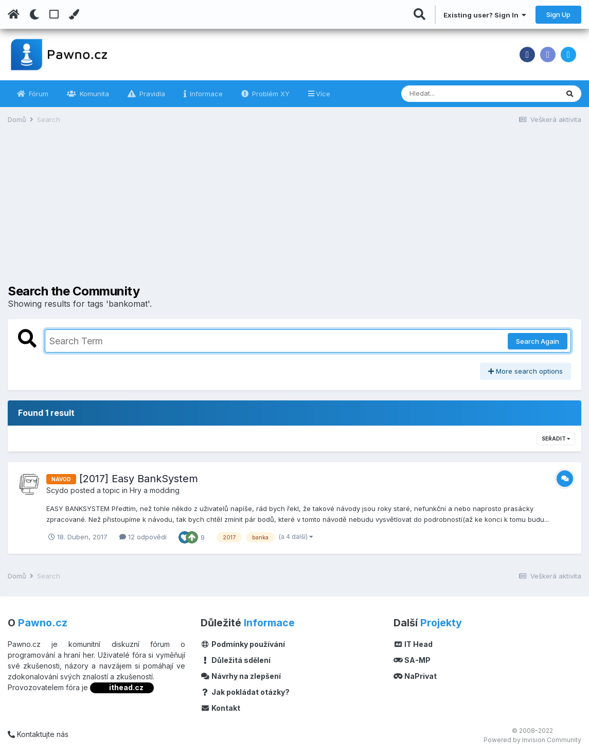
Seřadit (556, 438)
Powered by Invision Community (532, 740)
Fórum (37, 94)
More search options (525, 371)
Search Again (537, 341)
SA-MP (412, 660)
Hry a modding (155, 490)
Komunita (93, 94)
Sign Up (558, 14)
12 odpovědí (143, 537)
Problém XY (270, 94)
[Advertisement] (295, 212)
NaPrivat (415, 676)
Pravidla (151, 94)
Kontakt (220, 708)
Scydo (57, 490)
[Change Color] (73, 14)
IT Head (413, 644)
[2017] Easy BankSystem (138, 478)
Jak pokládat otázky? (245, 692)
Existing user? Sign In (484, 15)
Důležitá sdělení (236, 660)
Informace (205, 94)
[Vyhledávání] (451, 93)
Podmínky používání (243, 644)
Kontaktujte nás (38, 734)
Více (323, 94)
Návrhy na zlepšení (241, 676)
